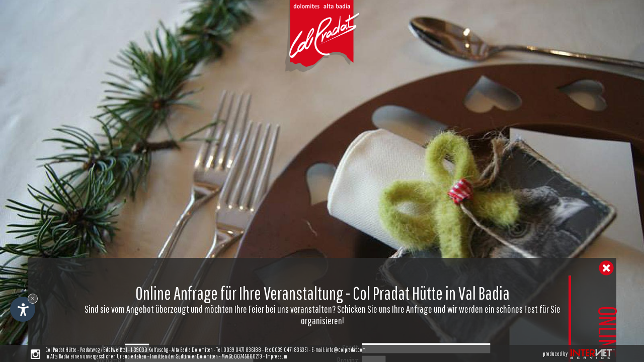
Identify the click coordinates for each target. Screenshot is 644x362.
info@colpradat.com (346, 349)
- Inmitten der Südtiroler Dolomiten (182, 356)
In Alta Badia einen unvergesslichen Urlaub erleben (95, 356)
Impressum (276, 356)
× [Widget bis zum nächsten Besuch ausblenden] (33, 298)
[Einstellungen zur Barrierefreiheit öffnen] (22, 309)
